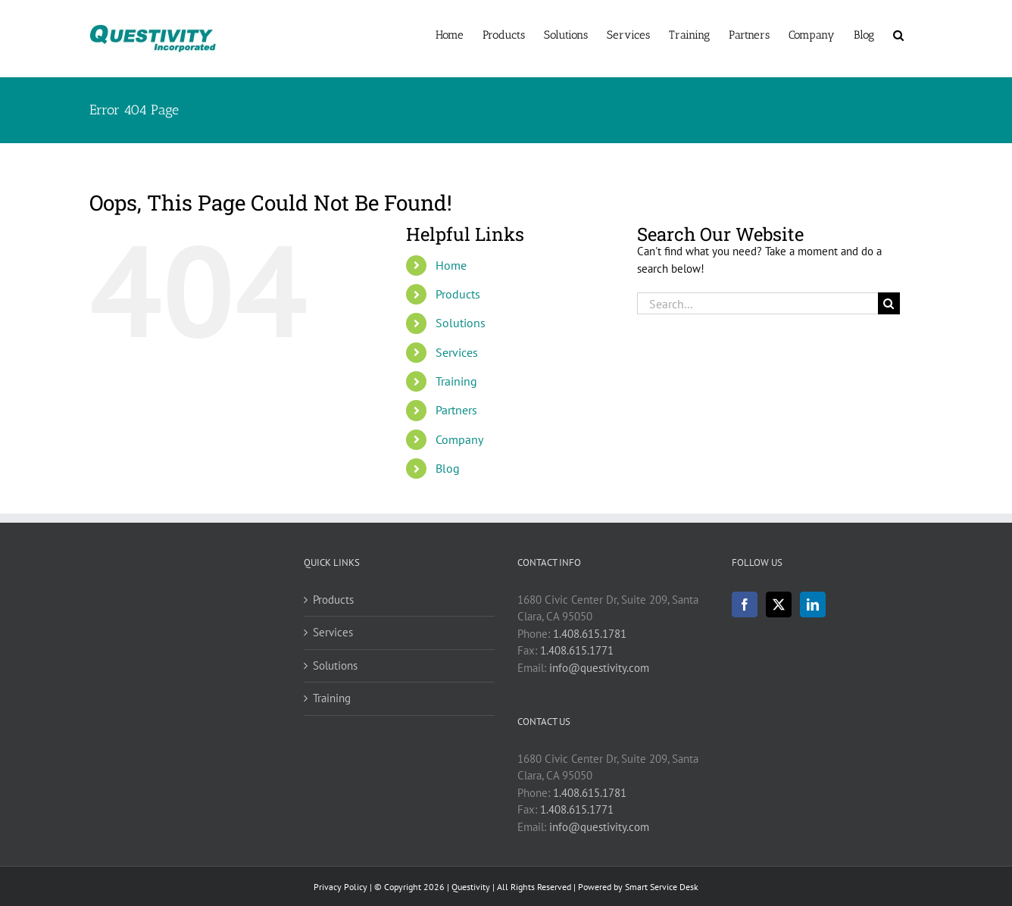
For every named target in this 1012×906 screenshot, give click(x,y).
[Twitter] (779, 604)
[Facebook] (744, 604)
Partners (456, 409)
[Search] (889, 303)
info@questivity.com (599, 668)
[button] (898, 34)
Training (456, 381)
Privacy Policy (340, 886)
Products (458, 293)
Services (457, 352)
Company (459, 439)
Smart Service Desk (661, 886)
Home (451, 265)
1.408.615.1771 (577, 650)
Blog (448, 468)
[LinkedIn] (813, 604)
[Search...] (757, 303)
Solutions (461, 322)
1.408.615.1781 (589, 633)
